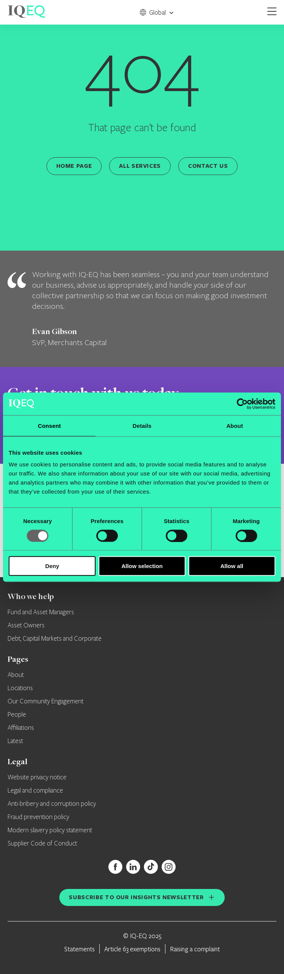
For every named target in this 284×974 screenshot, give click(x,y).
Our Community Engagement (45, 701)
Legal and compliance (35, 790)
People (17, 714)
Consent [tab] (49, 425)
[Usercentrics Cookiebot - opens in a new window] (242, 403)
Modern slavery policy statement (50, 830)
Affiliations (21, 728)
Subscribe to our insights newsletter (136, 897)
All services (140, 166)
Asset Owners (26, 625)
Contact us (208, 166)
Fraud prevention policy (38, 817)
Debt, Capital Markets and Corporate (55, 639)
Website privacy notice (37, 777)
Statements (79, 949)
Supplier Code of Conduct (42, 843)
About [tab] (234, 425)
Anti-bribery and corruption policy (52, 804)
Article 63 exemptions (132, 949)
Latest (15, 741)
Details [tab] (142, 425)
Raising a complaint (195, 949)
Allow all (231, 566)
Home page (74, 166)
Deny (52, 566)
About (16, 675)
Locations (20, 688)
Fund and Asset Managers (41, 612)
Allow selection (141, 566)
